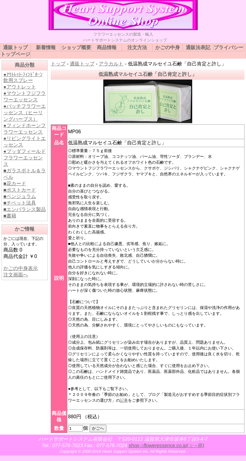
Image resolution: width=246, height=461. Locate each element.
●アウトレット (19, 86)
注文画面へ (15, 274)
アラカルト (111, 63)
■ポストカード (19, 190)
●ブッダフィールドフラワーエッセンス (24, 158)
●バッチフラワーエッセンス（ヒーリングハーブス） (24, 113)
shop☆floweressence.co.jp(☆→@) (166, 445)
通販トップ (82, 63)
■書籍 (9, 215)
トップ (58, 63)
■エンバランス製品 (24, 209)
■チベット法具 (19, 202)
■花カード (14, 183)
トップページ (15, 54)
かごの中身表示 (20, 268)
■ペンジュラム (19, 196)
